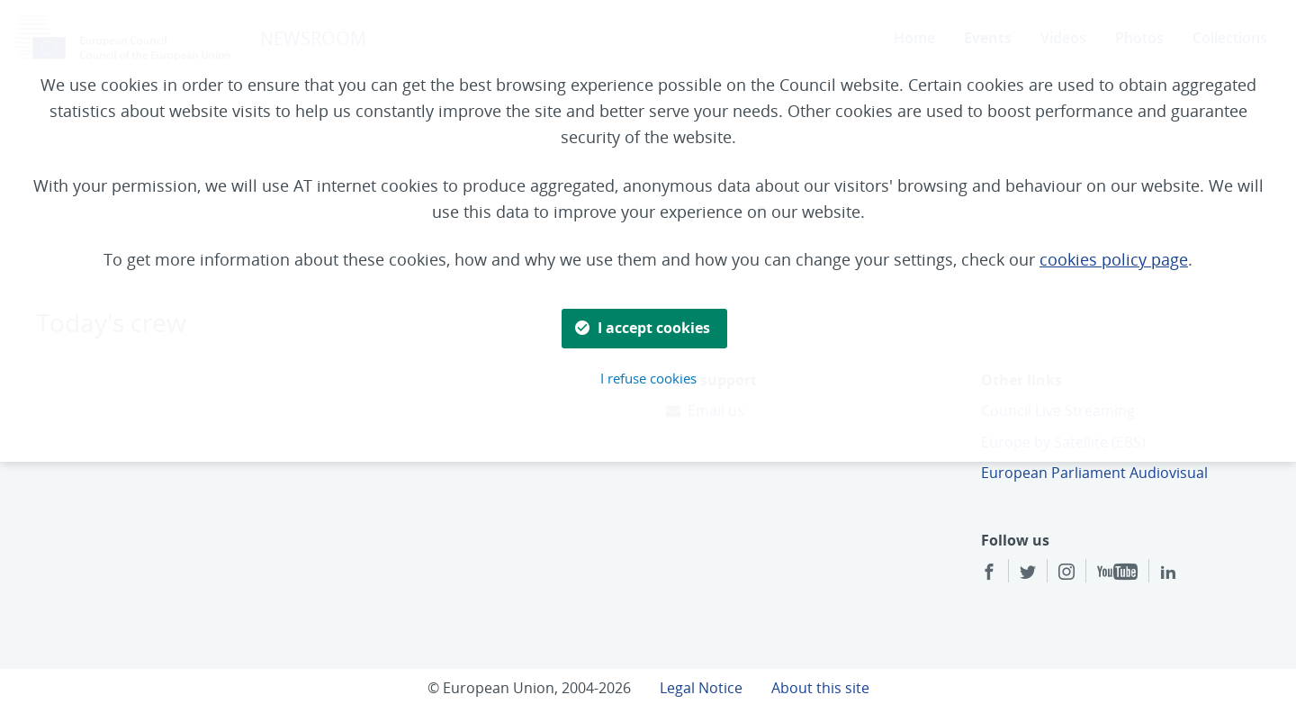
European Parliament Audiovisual (1094, 473)
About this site (820, 688)
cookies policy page (1114, 259)
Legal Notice (701, 688)
